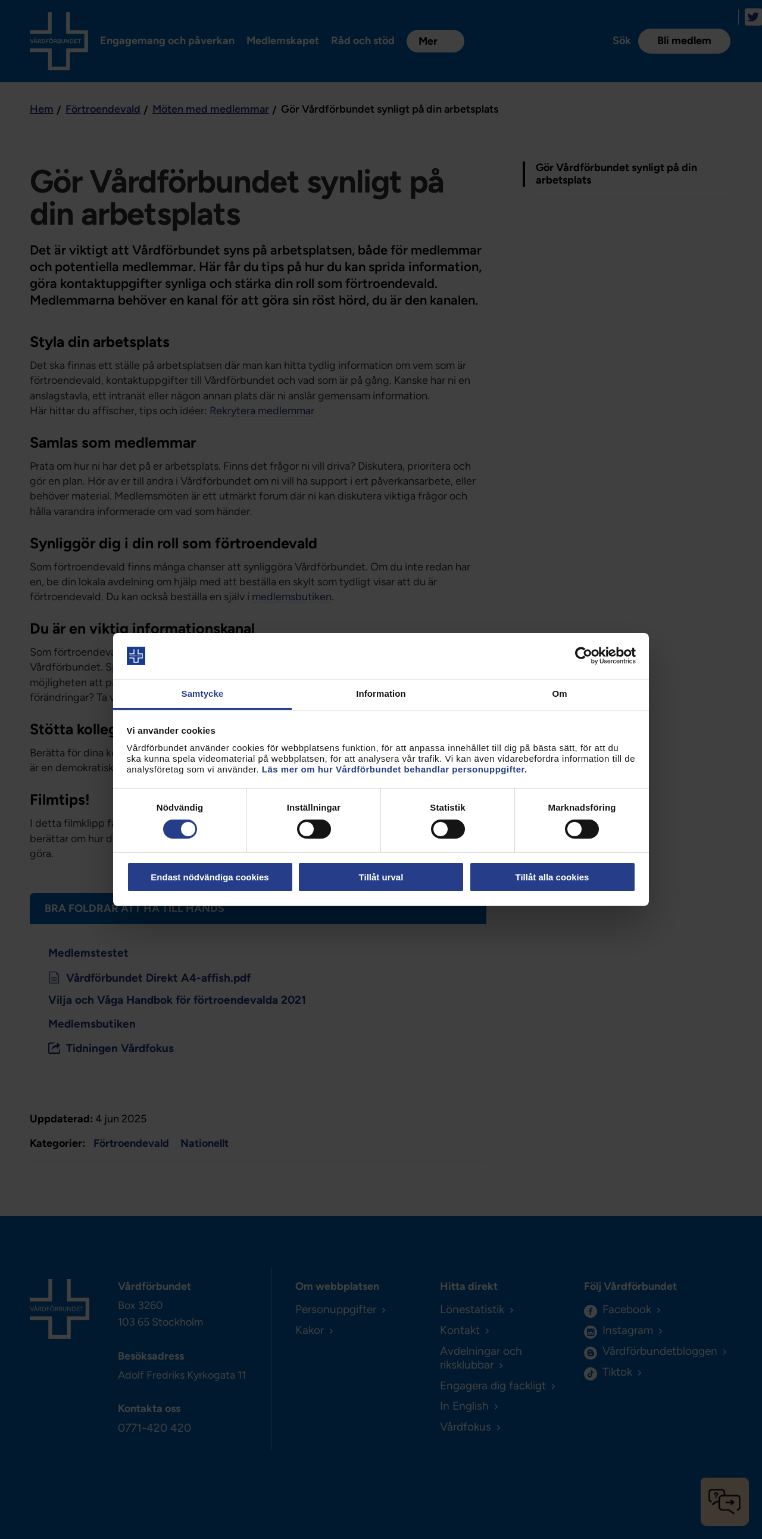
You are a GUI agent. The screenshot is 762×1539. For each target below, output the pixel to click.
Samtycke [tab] (203, 693)
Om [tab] (559, 693)
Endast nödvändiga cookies (209, 877)
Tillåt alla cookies (552, 877)
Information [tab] (381, 693)
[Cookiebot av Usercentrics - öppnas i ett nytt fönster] (584, 656)
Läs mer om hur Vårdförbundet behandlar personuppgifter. (394, 769)
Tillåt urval (381, 877)
